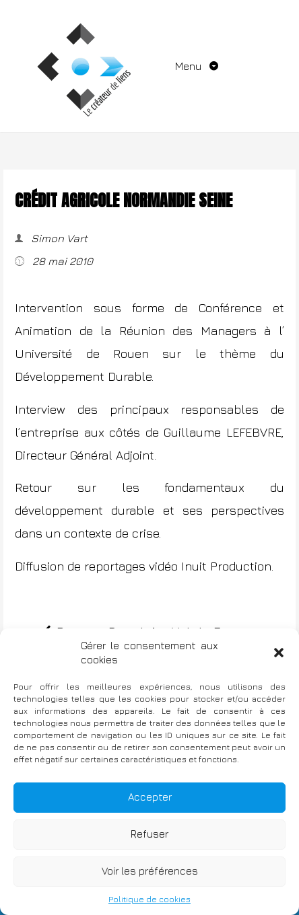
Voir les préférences (150, 871)
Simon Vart (58, 238)
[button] (279, 652)
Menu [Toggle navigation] (189, 66)
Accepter (150, 797)
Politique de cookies (149, 899)
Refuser (149, 834)
